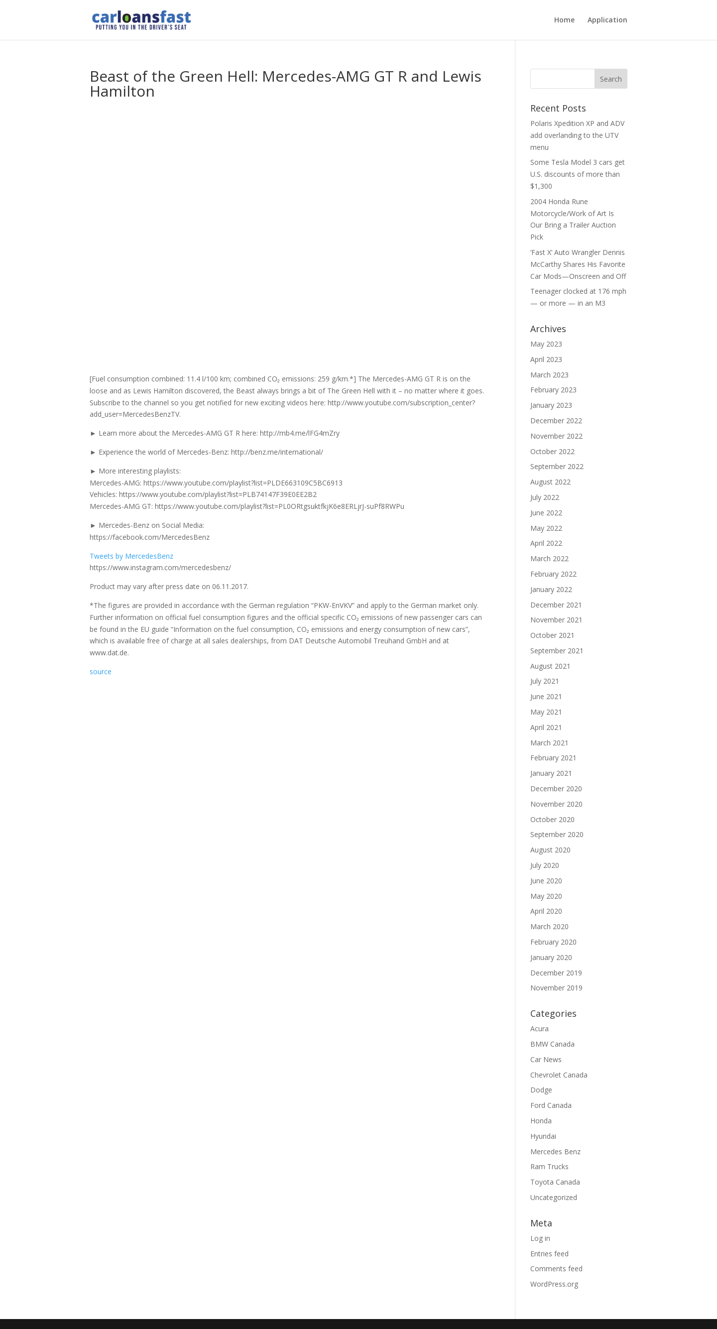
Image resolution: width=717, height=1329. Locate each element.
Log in (540, 1238)
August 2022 (550, 481)
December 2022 (556, 420)
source (101, 671)
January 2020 (551, 957)
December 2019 (556, 972)
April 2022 (546, 543)
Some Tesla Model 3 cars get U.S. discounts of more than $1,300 (577, 174)
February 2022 (553, 574)
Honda (541, 1120)
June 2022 (546, 512)
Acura (539, 1028)
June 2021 (546, 696)
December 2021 (556, 604)
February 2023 (553, 389)
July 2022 (544, 497)
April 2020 (546, 911)
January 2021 (551, 773)
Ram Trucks (549, 1166)
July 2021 (544, 681)
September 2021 (557, 650)
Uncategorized (553, 1197)
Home (564, 20)
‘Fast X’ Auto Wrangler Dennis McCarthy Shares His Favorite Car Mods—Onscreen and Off (578, 264)
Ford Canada (551, 1105)
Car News (546, 1059)
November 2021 (556, 619)
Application (607, 20)
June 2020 (546, 880)
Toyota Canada (555, 1182)
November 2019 (556, 987)
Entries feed (549, 1253)
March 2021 (549, 742)
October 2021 (552, 635)
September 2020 (557, 834)
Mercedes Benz (555, 1151)
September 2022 (557, 466)
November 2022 (556, 436)
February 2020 (553, 942)
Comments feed (556, 1268)
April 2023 (546, 359)
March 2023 (549, 374)
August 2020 (550, 849)
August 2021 (550, 666)
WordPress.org (554, 1284)
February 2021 (553, 757)
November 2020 (556, 804)
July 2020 (544, 865)
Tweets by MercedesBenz (131, 556)
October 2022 (552, 451)
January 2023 (551, 405)
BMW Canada (552, 1044)
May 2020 (546, 896)
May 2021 (546, 712)
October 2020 (552, 819)
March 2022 (549, 558)
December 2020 (556, 788)
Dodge (541, 1089)
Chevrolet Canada (559, 1075)
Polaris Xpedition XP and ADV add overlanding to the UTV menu (577, 135)
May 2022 (546, 528)
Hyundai (543, 1136)
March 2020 (549, 926)
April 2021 (546, 727)
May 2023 (546, 344)
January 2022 (551, 589)
